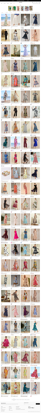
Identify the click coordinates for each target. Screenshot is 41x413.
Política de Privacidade (18, 408)
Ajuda (2, 406)
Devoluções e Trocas (3, 409)
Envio (1, 408)
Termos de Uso (17, 406)
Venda (14, 3)
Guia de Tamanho (3, 410)
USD (34, 2)
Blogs (9, 409)
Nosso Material (10, 408)
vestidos (11, 3)
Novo (1, 3)
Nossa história (10, 407)
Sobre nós (10, 406)
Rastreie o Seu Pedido (3, 407)
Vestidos (8, 3)
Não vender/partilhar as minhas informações (20, 409)
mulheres (5, 3)
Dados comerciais (10, 410)
